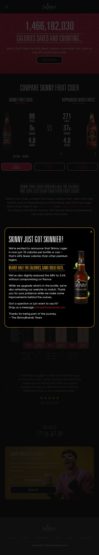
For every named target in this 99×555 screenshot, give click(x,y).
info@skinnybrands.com (50, 307)
